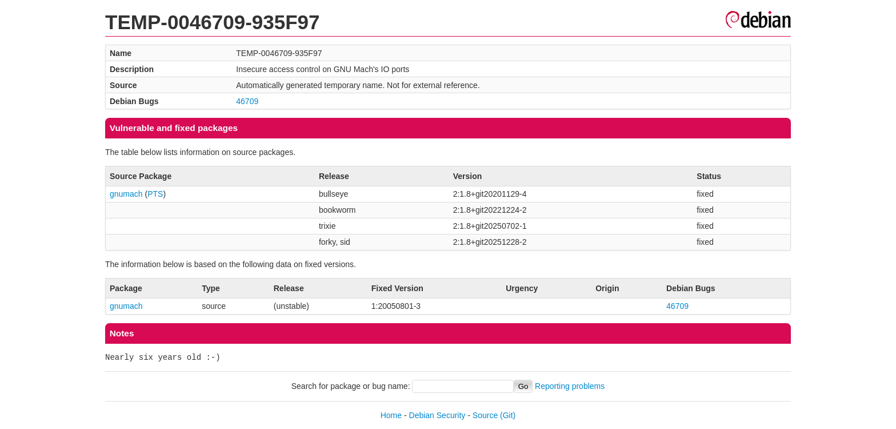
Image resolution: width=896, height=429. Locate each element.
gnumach (126, 193)
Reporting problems (570, 386)
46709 (247, 101)
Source (485, 415)
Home (391, 415)
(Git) (507, 415)
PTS (155, 193)
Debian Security (437, 415)
